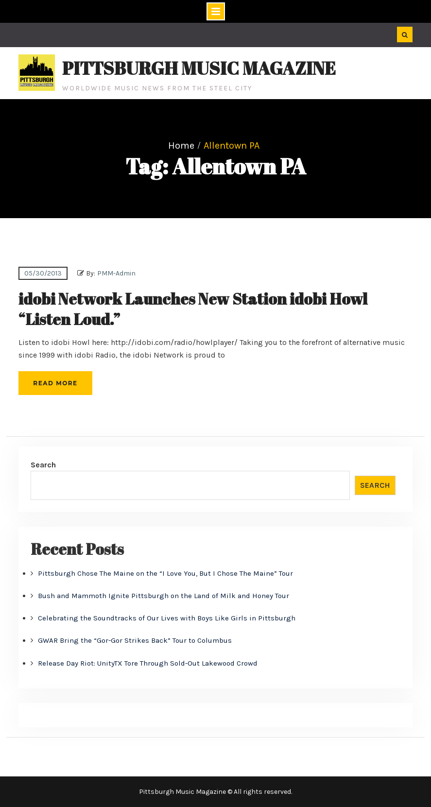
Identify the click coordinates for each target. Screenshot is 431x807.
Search (43, 464)
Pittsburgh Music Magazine (199, 68)
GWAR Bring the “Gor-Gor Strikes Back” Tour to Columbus (135, 640)
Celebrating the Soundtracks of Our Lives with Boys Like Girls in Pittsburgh (166, 618)
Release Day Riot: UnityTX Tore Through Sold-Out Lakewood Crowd (148, 663)
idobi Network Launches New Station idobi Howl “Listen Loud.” (192, 308)
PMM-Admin (116, 273)
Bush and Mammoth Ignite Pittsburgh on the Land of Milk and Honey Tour (163, 595)
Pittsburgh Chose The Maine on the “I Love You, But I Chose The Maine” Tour (165, 573)
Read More (55, 383)
